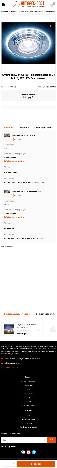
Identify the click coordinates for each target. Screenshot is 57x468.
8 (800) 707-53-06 (11, 367)
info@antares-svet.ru (14, 161)
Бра (28, 397)
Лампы (28, 389)
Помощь (28, 410)
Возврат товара (28, 419)
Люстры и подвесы (28, 382)
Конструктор (28, 393)
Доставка (28, 423)
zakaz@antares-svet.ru (13, 363)
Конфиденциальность (28, 427)
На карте (17, 139)
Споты (28, 401)
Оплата (29, 415)
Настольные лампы (28, 405)
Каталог (28, 377)
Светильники (28, 385)
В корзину (36, 464)
